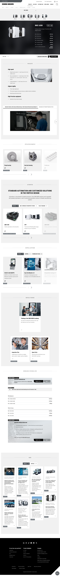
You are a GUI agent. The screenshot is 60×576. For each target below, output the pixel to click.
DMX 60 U (24, 555)
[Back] (28, 174)
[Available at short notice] (43, 57)
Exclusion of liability (22, 568)
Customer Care (40, 4)
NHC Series (28, 7)
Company (51, 4)
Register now (38, 381)
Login (47, 381)
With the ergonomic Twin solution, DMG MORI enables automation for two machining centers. (50, 486)
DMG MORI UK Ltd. (40, 550)
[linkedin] (24, 543)
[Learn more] (20, 348)
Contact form (11, 550)
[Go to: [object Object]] (9, 471)
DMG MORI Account (26, 437)
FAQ (10, 553)
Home (3, 7)
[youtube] (34, 543)
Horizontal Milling (22, 7)
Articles (33, 463)
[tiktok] (29, 543)
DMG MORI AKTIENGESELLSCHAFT (42, 553)
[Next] (31, 174)
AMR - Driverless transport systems (28, 205)
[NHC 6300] (5, 56)
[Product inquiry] (54, 57)
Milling (16, 7)
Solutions (35, 4)
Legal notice (29, 566)
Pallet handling (43, 205)
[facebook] (31, 543)
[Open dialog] (12, 159)
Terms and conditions (21, 566)
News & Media (46, 4)
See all (15, 205)
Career (38, 555)
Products (30, 4)
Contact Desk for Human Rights (41, 558)
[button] (39, 1)
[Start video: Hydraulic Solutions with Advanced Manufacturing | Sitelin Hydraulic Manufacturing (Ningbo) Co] (30, 121)
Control (27, 253)
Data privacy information (37, 566)
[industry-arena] (36, 543)
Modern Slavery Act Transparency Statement (43, 560)
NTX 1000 (24, 550)
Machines (12, 7)
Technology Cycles (37, 253)
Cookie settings (14, 568)
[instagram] (26, 543)
